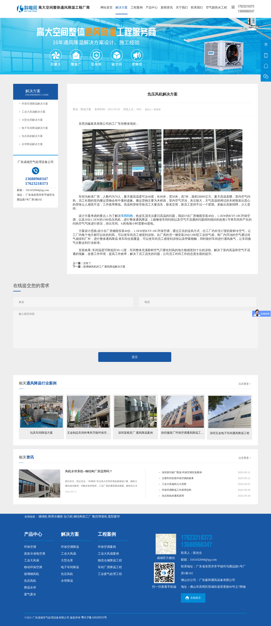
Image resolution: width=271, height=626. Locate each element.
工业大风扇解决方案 (33, 111)
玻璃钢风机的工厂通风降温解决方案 (104, 266)
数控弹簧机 (99, 516)
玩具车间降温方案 (41, 432)
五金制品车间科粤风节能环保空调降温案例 (94, 432)
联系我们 (197, 7)
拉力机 (68, 516)
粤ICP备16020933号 (94, 617)
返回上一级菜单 (153, 109)
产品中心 (152, 7)
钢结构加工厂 (82, 516)
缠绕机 (42, 516)
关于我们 (182, 7)
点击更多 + (244, 383)
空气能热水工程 (216, 7)
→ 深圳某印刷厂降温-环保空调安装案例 (180, 472)
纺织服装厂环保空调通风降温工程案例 (185, 432)
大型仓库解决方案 (32, 119)
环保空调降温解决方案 (35, 103)
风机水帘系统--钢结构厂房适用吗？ (88, 471)
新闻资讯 (167, 7)
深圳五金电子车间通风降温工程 (229, 433)
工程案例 (137, 7)
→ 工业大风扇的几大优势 (172, 484)
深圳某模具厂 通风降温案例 (135, 432)
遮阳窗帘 (114, 516)
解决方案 (122, 7)
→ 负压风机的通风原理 (171, 495)
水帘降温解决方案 (32, 144)
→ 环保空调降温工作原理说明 (174, 489)
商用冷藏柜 (55, 516)
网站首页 (106, 7)
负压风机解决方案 (32, 136)
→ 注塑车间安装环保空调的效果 (176, 478)
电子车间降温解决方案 (35, 128)
